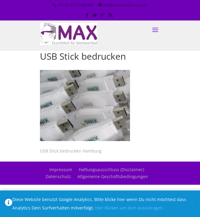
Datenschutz (58, 176)
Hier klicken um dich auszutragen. (129, 208)
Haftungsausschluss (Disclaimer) (111, 169)
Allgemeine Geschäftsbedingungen (112, 176)
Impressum (60, 169)
